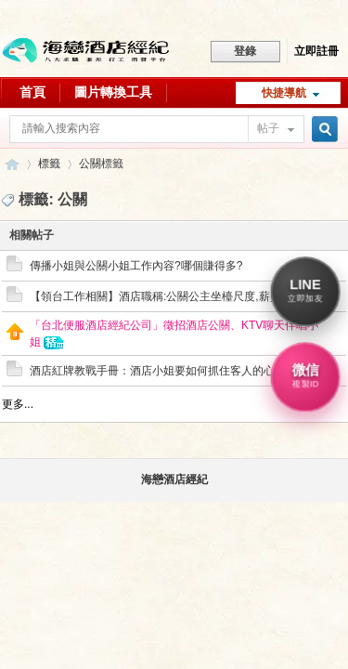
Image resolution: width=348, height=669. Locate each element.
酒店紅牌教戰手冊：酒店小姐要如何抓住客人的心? (155, 370)
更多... (17, 404)
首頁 (32, 92)
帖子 (268, 128)
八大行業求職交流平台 (12, 164)
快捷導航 (284, 92)
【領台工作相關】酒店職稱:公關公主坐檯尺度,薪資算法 (166, 296)
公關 (90, 163)
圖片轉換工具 (113, 92)
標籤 (49, 163)
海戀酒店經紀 (174, 479)
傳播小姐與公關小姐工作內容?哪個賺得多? (136, 265)
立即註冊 (316, 51)
